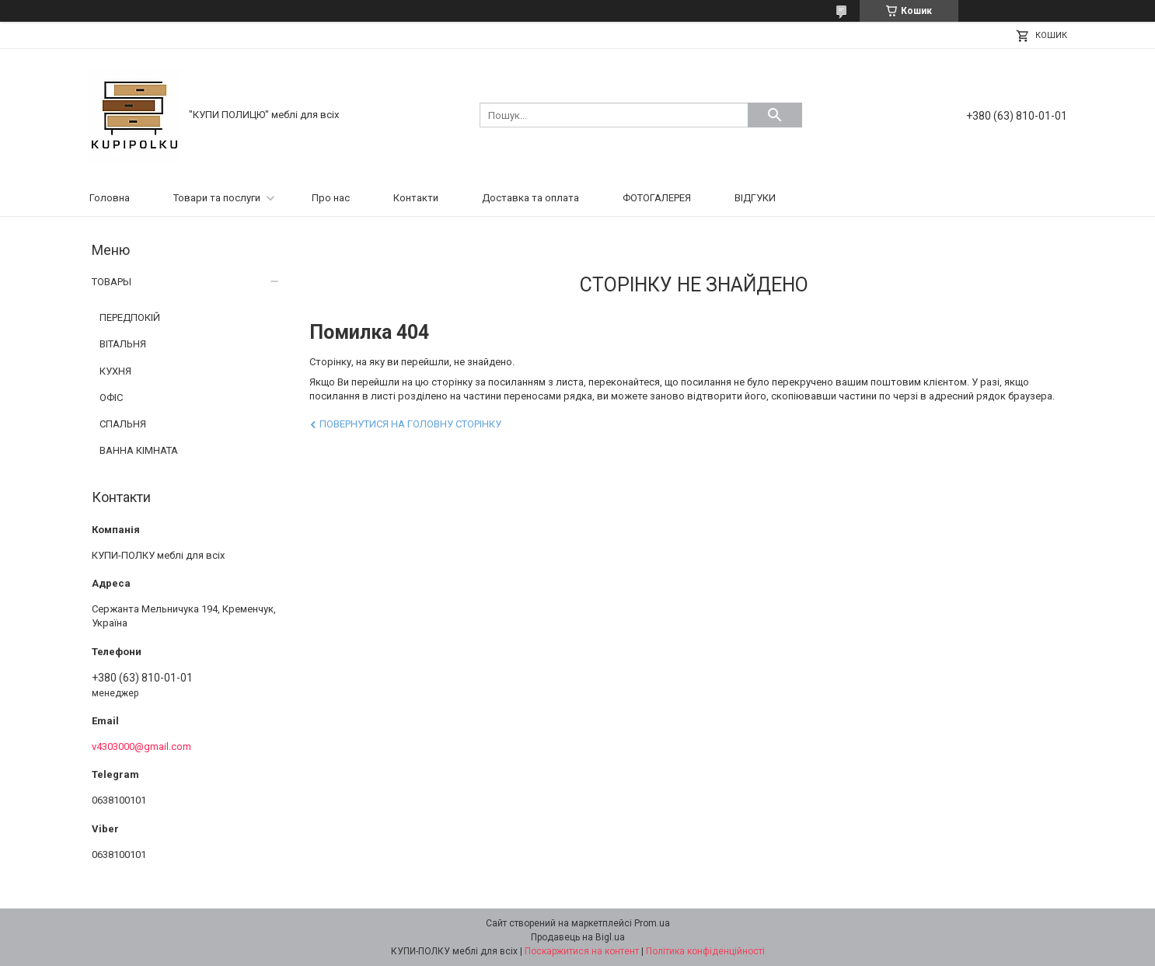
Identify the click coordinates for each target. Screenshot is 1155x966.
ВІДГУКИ (755, 198)
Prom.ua (652, 923)
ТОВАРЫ (111, 282)
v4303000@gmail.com (141, 746)
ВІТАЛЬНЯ (122, 344)
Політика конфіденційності (705, 951)
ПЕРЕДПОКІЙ (129, 317)
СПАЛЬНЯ (122, 424)
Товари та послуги (216, 198)
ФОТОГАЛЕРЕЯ (657, 198)
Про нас (331, 198)
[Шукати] (775, 115)
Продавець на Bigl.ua (578, 937)
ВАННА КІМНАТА (138, 450)
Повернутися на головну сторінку (410, 424)
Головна (109, 198)
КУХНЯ (115, 371)
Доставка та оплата (530, 198)
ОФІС (111, 397)
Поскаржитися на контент (582, 951)
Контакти (415, 198)
